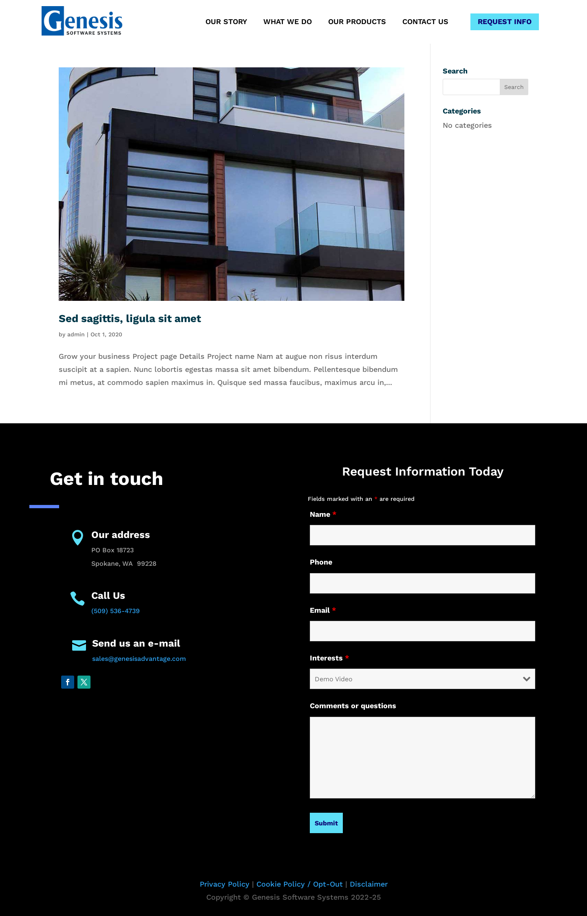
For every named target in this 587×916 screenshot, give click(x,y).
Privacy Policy (224, 884)
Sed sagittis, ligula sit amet (130, 318)
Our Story (226, 22)
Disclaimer (369, 884)
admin (76, 334)
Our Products (357, 22)
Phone (321, 562)
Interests (329, 658)
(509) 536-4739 (115, 611)
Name (323, 514)
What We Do (287, 22)
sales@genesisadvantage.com (139, 659)
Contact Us (425, 22)
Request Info (505, 21)
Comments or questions (353, 705)
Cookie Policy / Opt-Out (299, 884)
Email (323, 610)
